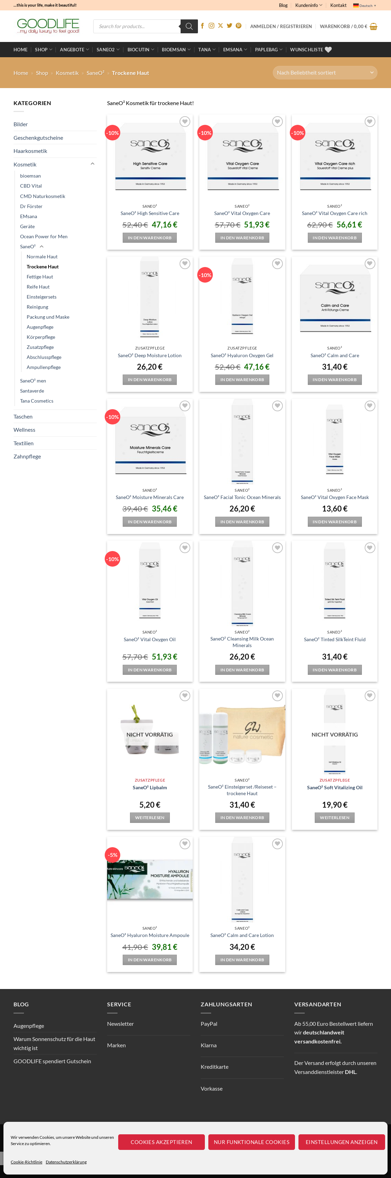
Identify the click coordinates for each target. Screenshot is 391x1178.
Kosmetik (67, 72)
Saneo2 (108, 49)
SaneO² (95, 72)
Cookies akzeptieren (161, 1142)
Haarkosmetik (30, 150)
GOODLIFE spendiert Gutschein (52, 1061)
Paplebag (269, 49)
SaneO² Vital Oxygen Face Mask (335, 497)
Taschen (23, 416)
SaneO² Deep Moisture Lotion (150, 355)
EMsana (28, 216)
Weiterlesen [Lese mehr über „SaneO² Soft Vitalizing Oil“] (334, 817)
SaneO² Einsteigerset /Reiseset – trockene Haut (242, 790)
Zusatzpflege (40, 347)
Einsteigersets (42, 297)
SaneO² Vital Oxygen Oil (150, 639)
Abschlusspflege (44, 357)
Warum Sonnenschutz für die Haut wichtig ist (54, 1043)
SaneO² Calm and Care (335, 355)
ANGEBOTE (74, 49)
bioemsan (176, 49)
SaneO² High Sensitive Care (150, 213)
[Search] (189, 26)
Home (20, 49)
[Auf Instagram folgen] (211, 26)
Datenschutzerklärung (66, 1161)
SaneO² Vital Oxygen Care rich (334, 213)
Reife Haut (38, 287)
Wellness (24, 429)
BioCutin (141, 49)
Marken (116, 1045)
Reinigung (37, 307)
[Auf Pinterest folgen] (238, 26)
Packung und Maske (48, 317)
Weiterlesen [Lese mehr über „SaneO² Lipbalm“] (150, 817)
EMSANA (235, 49)
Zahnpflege (27, 456)
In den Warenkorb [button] (150, 237)
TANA (206, 49)
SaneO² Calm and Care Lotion (242, 935)
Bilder (21, 124)
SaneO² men (33, 381)
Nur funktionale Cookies (251, 1142)
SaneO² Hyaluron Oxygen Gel (242, 355)
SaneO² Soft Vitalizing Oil (335, 787)
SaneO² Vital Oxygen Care (242, 213)
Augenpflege (40, 327)
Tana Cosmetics (36, 401)
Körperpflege (41, 337)
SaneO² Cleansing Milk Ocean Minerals (242, 642)
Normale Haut (42, 256)
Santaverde (32, 391)
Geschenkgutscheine (38, 137)
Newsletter (120, 1023)
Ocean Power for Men (44, 236)
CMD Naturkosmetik (42, 196)
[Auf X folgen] (220, 26)
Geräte (27, 226)
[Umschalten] (92, 164)
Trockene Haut (43, 266)
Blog (283, 5)
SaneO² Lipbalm (150, 787)
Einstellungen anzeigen (342, 1142)
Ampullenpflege (44, 367)
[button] (348, 26)
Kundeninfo (308, 5)
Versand (314, 1062)
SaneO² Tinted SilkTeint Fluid (335, 639)
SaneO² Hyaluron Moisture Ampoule (150, 935)
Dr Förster (31, 206)
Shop (43, 49)
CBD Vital (31, 186)
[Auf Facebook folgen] (202, 26)
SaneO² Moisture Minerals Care (150, 497)
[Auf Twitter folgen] (229, 26)
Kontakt (338, 5)
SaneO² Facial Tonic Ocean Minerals (242, 497)
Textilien (24, 443)
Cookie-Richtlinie (26, 1161)
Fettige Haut (40, 277)
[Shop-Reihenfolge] (325, 72)
